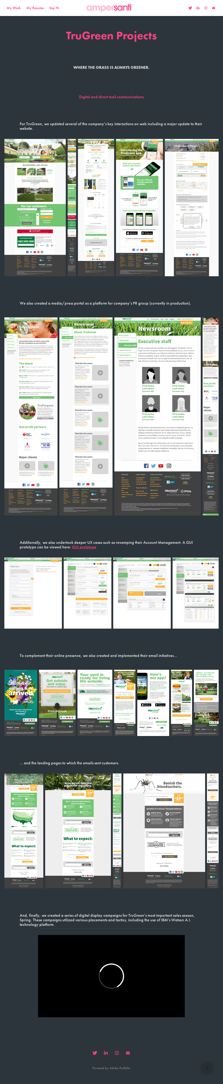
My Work (14, 8)
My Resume (35, 8)
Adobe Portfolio (119, 1068)
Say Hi (54, 8)
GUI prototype (84, 547)
